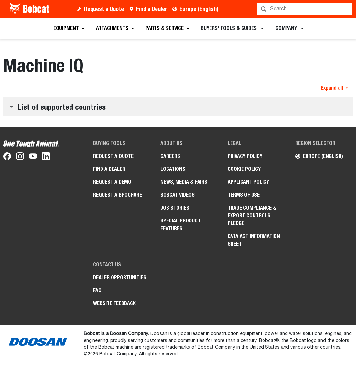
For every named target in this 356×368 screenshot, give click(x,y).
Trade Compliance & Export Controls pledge (252, 215)
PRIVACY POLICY (245, 156)
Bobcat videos (177, 195)
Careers (170, 156)
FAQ (97, 290)
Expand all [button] (334, 88)
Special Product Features (180, 224)
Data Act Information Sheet (254, 240)
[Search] (305, 9)
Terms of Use (244, 195)
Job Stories (174, 208)
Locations (172, 169)
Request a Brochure (117, 195)
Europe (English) (198, 8)
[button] (178, 106)
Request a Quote (104, 8)
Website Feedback (114, 303)
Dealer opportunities (119, 277)
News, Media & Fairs (183, 182)
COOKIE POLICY (244, 169)
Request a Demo (112, 182)
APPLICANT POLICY (248, 182)
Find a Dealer (151, 8)
